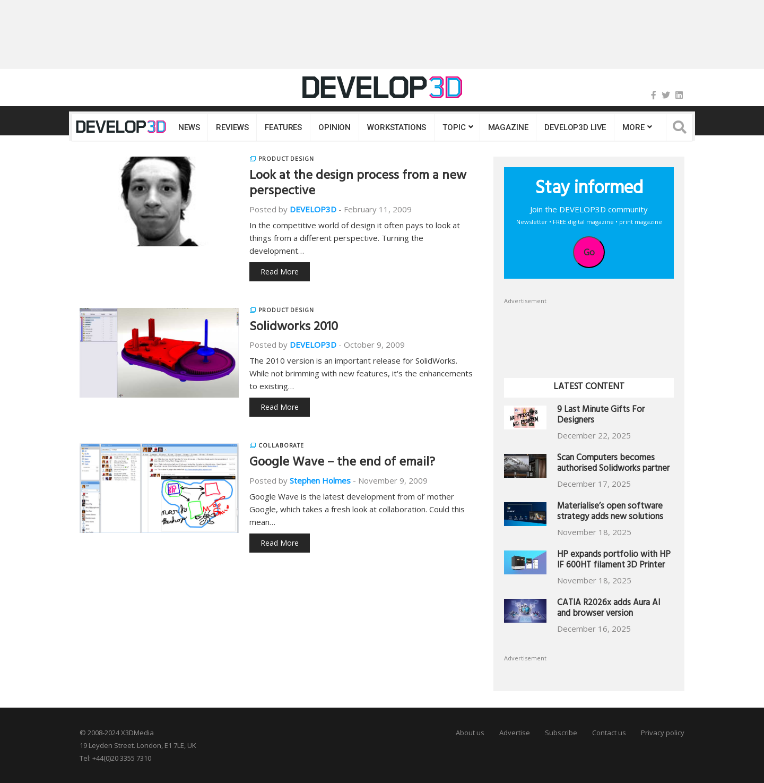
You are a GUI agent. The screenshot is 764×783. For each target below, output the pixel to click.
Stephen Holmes (320, 480)
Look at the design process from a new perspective (357, 184)
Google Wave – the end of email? (342, 463)
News (188, 127)
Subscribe (561, 732)
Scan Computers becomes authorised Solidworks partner (613, 464)
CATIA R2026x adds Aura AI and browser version (608, 609)
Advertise (514, 732)
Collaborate (281, 445)
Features (283, 127)
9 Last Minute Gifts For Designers (601, 415)
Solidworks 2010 (293, 328)
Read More (280, 271)
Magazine (508, 127)
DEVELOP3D (313, 209)
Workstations (396, 127)
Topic (453, 127)
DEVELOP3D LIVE (575, 127)
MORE (633, 127)
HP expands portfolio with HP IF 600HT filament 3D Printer (614, 560)
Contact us (609, 732)
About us (470, 732)
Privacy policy (662, 732)
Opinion (334, 127)
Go (589, 252)
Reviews (232, 127)
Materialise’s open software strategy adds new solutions (610, 512)
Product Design (286, 158)
